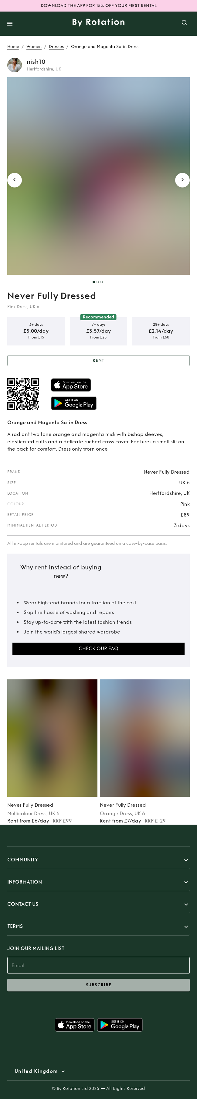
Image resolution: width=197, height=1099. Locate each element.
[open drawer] (10, 24)
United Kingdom (36, 1071)
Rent (98, 360)
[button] (98, 860)
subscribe (98, 985)
